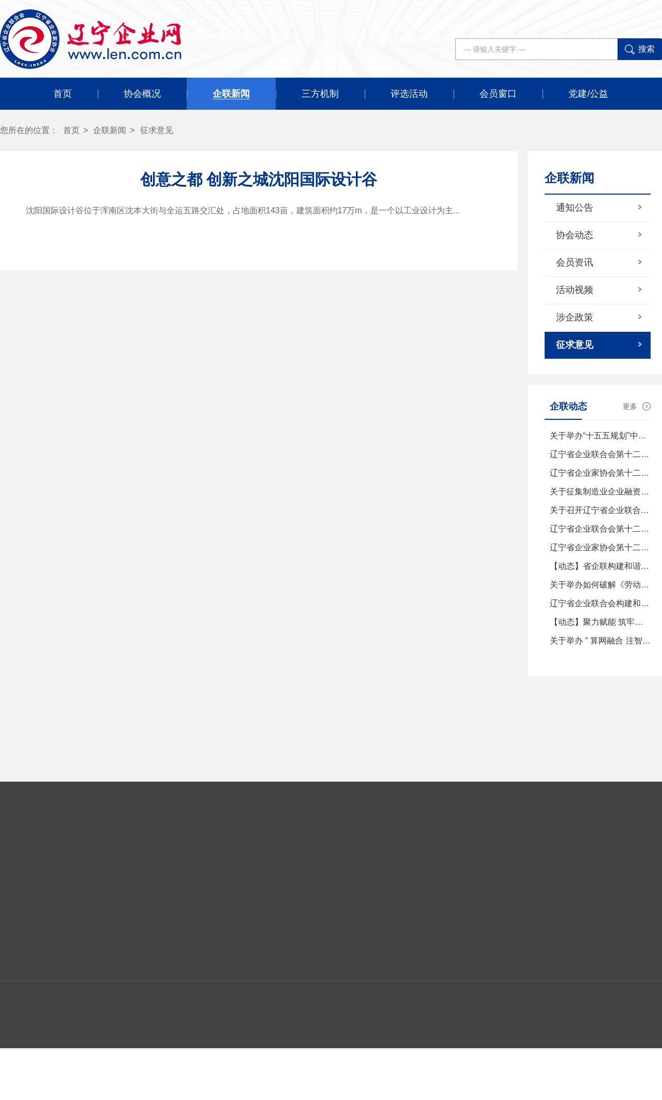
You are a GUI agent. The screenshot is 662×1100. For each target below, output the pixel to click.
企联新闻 (231, 94)
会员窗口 (498, 94)
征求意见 (156, 130)
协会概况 (142, 94)
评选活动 (409, 94)
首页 (62, 94)
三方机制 (320, 94)
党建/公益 (588, 94)
